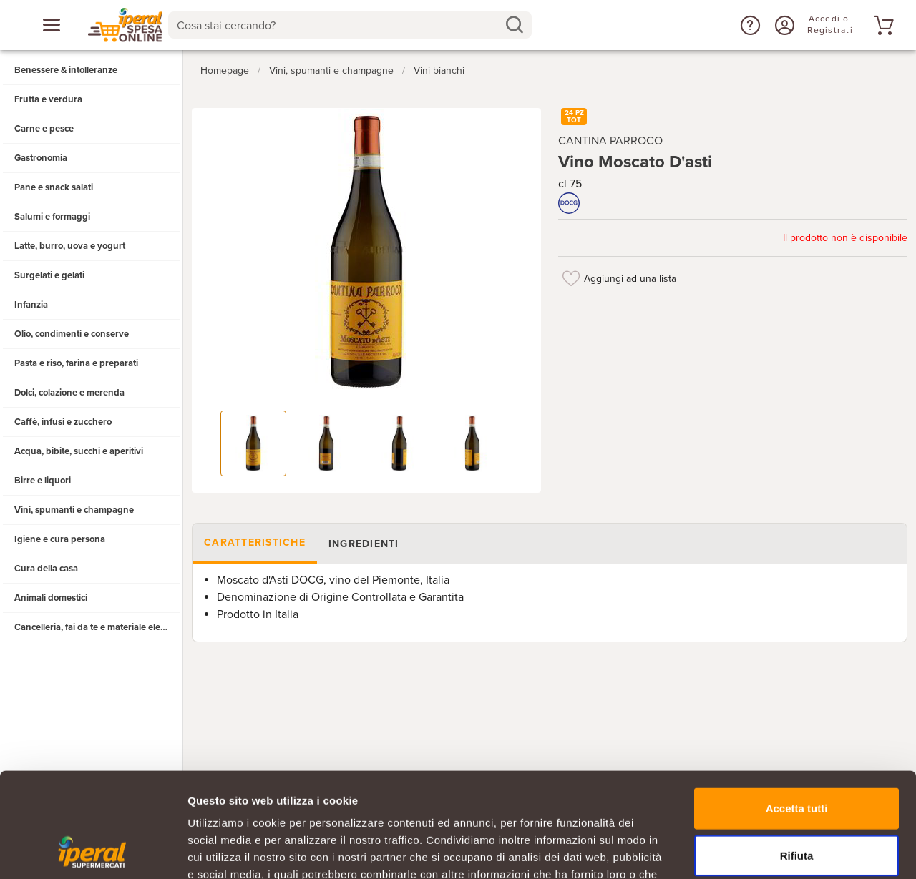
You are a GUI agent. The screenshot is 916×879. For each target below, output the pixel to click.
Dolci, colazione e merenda (69, 392)
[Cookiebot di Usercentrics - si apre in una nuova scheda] (92, 851)
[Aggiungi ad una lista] (571, 278)
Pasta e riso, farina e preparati (76, 363)
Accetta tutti (797, 710)
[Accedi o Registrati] (783, 25)
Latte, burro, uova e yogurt (69, 246)
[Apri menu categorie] (51, 25)
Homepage (224, 70)
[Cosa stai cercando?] (339, 25)
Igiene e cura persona (59, 539)
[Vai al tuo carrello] (881, 25)
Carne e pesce (44, 128)
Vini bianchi (439, 70)
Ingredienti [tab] (363, 544)
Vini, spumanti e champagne (74, 510)
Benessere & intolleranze (65, 70)
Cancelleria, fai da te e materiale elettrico (97, 627)
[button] (748, 25)
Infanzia (31, 304)
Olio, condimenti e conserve (71, 334)
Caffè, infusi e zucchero (63, 422)
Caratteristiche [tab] (255, 542)
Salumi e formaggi (52, 216)
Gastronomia (40, 158)
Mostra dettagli (752, 851)
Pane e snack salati (53, 187)
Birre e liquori (42, 480)
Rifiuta (797, 757)
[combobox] (350, 25)
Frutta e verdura (48, 99)
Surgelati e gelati (49, 275)
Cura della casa (46, 568)
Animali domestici (50, 598)
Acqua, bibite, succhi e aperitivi (78, 451)
